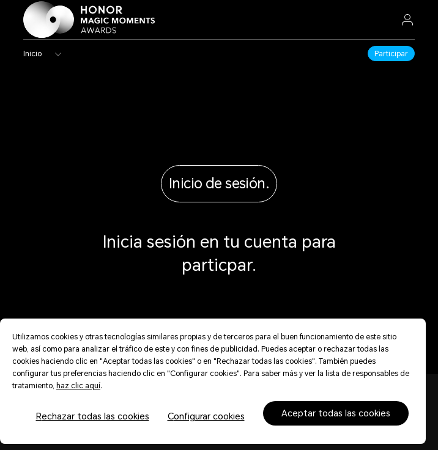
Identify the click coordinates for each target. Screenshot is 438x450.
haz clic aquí (78, 386)
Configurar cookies (206, 416)
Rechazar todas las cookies (92, 416)
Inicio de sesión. (219, 183)
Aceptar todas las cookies (335, 413)
